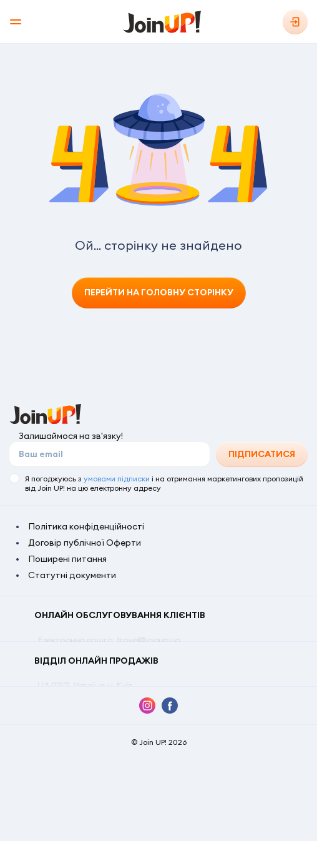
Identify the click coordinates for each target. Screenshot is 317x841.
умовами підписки (117, 478)
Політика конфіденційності (86, 526)
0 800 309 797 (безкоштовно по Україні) (115, 665)
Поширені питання (67, 558)
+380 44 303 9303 (142, 652)
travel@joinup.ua (147, 640)
